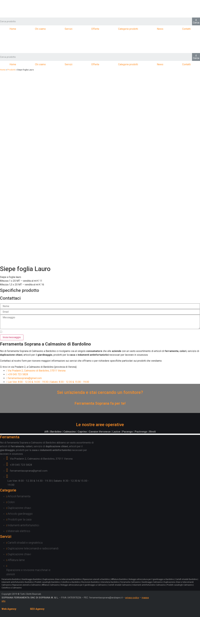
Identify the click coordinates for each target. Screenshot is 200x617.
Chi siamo (40, 28)
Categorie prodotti (128, 28)
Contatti (186, 28)
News (160, 28)
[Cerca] (196, 21)
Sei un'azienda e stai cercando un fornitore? (100, 392)
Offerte (95, 28)
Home (13, 28)
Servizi (68, 28)
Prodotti (11, 69)
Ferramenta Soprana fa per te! (100, 403)
